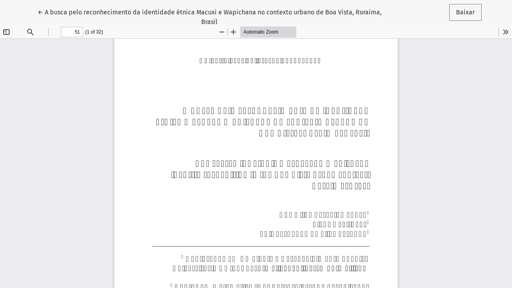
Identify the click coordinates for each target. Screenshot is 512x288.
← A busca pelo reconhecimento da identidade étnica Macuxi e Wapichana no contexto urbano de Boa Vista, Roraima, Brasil (210, 16)
